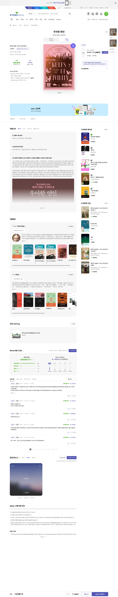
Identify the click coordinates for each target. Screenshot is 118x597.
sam (44, 8)
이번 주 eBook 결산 (103, 19)
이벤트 (88, 19)
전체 (23, 457)
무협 (36, 19)
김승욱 (22, 46)
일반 (17, 19)
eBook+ (58, 19)
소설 (20, 25)
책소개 (19, 128)
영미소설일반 (34, 25)
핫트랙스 (51, 8)
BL (27, 19)
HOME (10, 25)
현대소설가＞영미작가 (19, 230)
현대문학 (12, 48)
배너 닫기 (115, 3)
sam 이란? (112, 52)
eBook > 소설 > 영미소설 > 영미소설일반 (21, 138)
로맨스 (22, 19)
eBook (37, 8)
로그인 (86, 7)
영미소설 (26, 25)
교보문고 (30, 8)
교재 (45, 19)
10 (54, 449)
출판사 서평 (36, 128)
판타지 (31, 19)
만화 (41, 19)
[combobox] (31, 14)
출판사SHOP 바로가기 (22, 48)
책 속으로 (29, 128)
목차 (24, 128)
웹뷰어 (32, 78)
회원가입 (81, 7)
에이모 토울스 (13, 46)
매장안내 (101, 7)
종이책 (33, 457)
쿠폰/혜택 (112, 49)
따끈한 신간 (94, 19)
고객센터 (106, 7)
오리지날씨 (51, 19)
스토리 (58, 8)
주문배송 (96, 7)
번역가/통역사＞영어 (18, 279)
